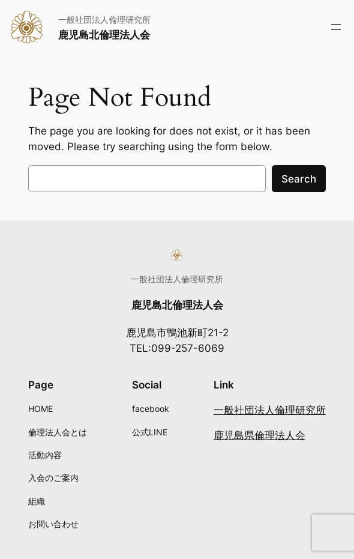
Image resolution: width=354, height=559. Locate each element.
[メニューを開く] (336, 27)
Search (298, 179)
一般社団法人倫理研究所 (270, 410)
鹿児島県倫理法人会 (259, 435)
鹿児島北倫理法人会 (104, 35)
